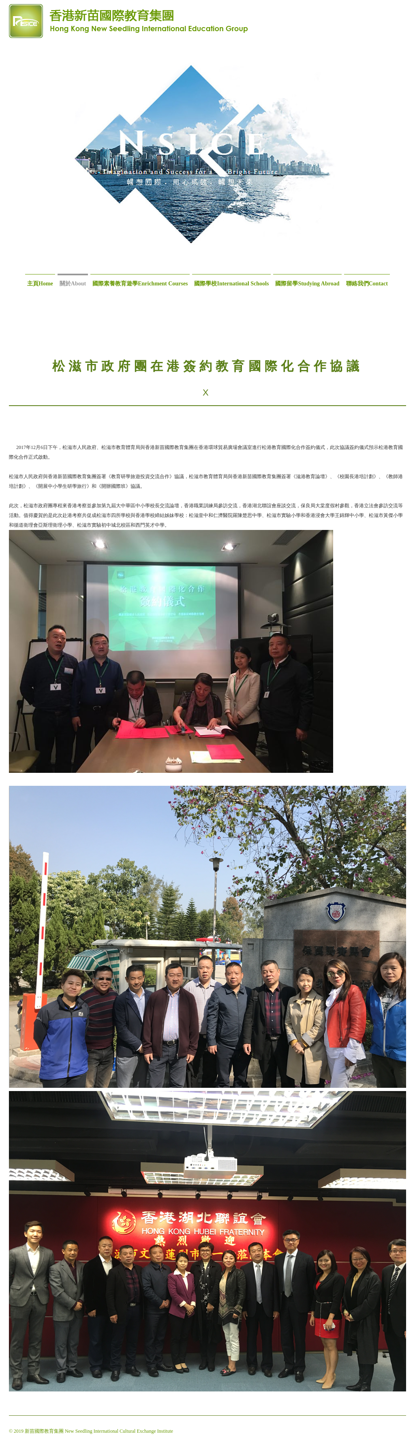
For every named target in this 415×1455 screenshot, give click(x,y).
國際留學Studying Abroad (307, 284)
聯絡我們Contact (367, 284)
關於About (73, 284)
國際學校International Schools (231, 284)
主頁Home (40, 284)
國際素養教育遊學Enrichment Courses (140, 284)
